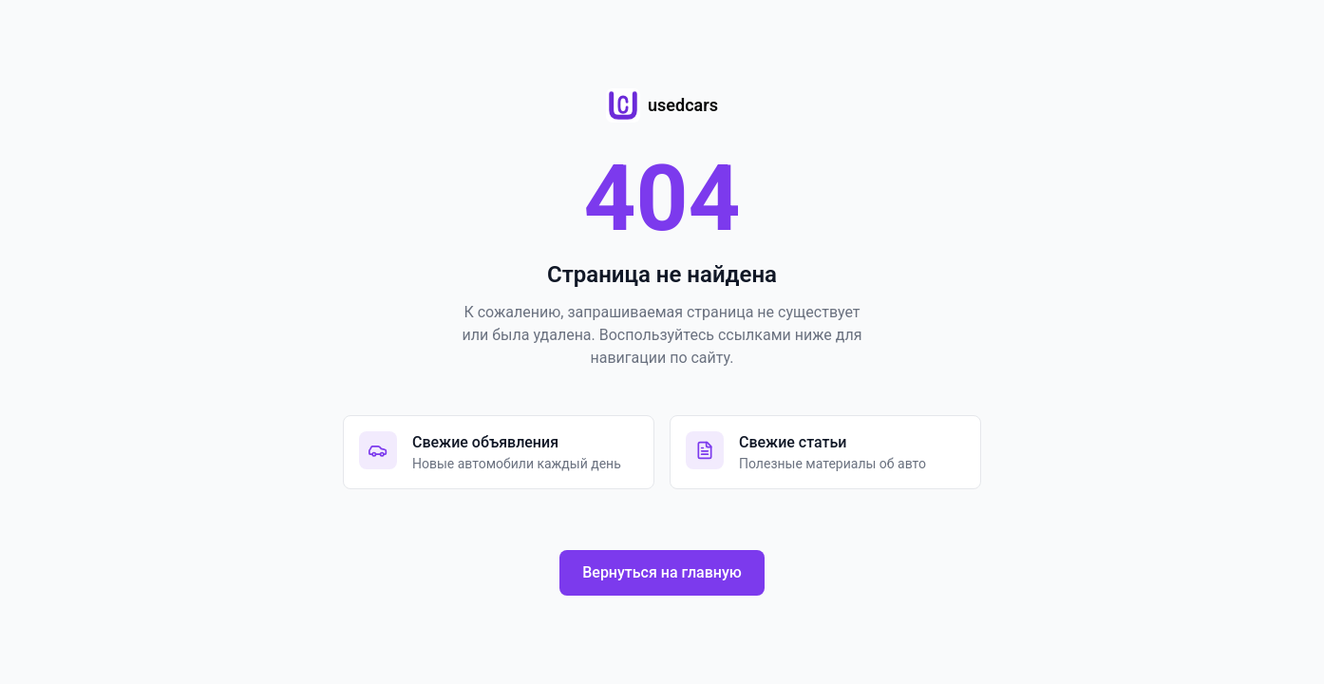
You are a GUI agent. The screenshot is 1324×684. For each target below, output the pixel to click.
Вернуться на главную (662, 572)
